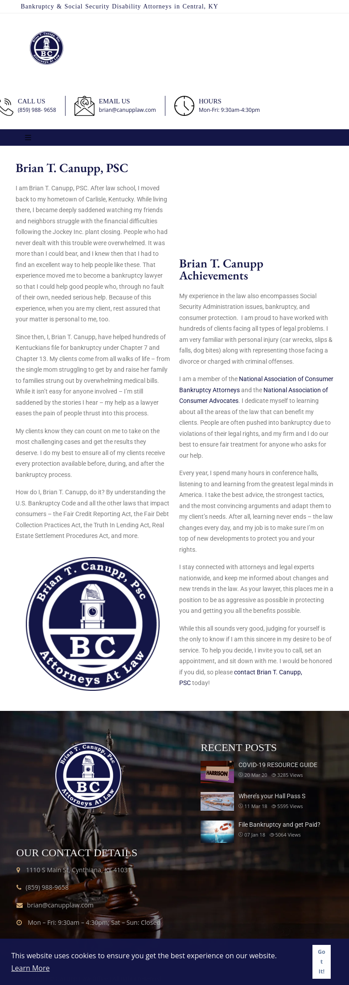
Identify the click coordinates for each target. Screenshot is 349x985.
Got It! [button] (321, 961)
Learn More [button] (30, 968)
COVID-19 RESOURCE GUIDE (277, 764)
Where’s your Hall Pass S (271, 796)
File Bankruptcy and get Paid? (279, 824)
